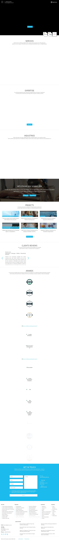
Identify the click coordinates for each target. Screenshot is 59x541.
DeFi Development (32, 511)
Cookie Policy (20, 538)
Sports (43, 515)
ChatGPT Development (19, 510)
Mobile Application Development (7, 511)
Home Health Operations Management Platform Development (29, 219)
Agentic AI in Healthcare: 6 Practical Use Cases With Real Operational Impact (27, 531)
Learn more (29, 124)
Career (53, 510)
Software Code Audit (5, 518)
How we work (33, 195)
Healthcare (44, 506)
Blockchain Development (33, 510)
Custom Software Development (7, 506)
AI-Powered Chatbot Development (21, 511)
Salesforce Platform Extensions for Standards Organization (48, 231)
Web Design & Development (7, 513)
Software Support (5, 515)
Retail (43, 510)
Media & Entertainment (46, 513)
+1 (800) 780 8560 (8, 1)
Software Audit (4, 516)
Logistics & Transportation (46, 511)
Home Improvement (45, 516)
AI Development (18, 506)
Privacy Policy (24, 492)
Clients (53, 514)
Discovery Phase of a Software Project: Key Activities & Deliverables (27, 524)
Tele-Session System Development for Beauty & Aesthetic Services (29, 231)
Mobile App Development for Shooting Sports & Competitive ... (10, 231)
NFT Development (32, 509)
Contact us (30, 26)
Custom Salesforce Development (7, 507)
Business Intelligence (32, 506)
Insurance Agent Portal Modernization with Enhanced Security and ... (11, 219)
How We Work (54, 509)
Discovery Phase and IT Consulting (8, 509)
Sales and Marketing (45, 514)
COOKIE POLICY (26, 490)
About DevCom (53, 507)
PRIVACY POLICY (21, 490)
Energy (43, 518)
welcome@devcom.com (9, 2)
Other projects (29, 236)
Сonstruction (44, 507)
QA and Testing (4, 514)
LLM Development (19, 509)
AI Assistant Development (20, 513)
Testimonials (54, 515)
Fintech (43, 509)
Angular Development (33, 512)
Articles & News (54, 512)
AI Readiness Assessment (20, 507)
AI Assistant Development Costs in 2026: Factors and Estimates (48, 534)
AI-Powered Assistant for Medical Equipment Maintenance (48, 219)
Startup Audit (4, 510)
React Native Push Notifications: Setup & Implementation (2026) (48, 531)
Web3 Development (32, 507)
